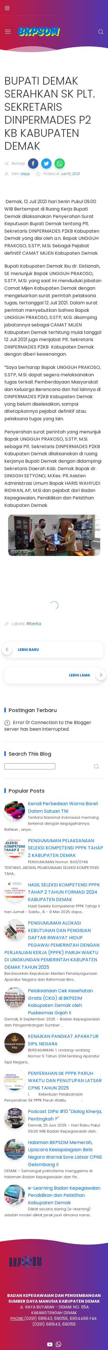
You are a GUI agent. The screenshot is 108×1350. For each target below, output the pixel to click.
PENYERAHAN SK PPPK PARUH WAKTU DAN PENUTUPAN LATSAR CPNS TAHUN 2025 (65, 1080)
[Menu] (7, 7)
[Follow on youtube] (50, 1344)
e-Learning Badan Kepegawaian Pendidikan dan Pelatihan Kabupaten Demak (64, 1195)
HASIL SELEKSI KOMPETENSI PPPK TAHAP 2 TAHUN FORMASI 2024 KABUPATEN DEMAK (64, 892)
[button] (33, 163)
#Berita (33, 624)
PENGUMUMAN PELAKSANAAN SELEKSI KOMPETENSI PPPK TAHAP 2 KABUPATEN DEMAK (65, 848)
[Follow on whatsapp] (58, 1344)
